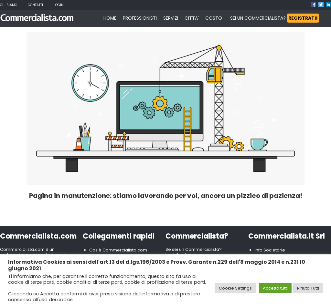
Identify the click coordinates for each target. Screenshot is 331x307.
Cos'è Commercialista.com (118, 250)
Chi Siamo (8, 5)
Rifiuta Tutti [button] (308, 288)
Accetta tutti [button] (275, 288)
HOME (109, 18)
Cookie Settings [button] (235, 288)
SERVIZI (170, 18)
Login (59, 5)
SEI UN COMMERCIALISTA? (274, 18)
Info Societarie (270, 250)
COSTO (213, 18)
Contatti (35, 5)
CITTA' (192, 18)
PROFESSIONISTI (140, 18)
